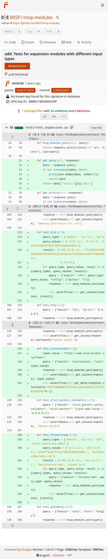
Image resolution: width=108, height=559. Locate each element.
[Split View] (54, 116)
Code (10, 42)
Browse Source (17, 66)
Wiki (67, 42)
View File (96, 128)
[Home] (6, 5)
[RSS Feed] (57, 17)
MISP (15, 17)
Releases (48, 42)
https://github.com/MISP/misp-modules (36, 23)
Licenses (58, 555)
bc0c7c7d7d (25, 90)
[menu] (63, 116)
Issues (27, 42)
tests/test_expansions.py (46, 127)
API (69, 555)
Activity (84, 42)
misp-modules (38, 17)
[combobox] (44, 116)
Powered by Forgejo (18, 549)
